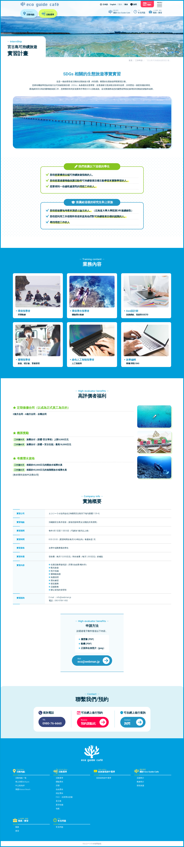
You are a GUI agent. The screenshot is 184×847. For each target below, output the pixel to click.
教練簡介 (140, 782)
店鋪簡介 (140, 778)
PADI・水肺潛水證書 (64, 797)
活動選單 (59, 778)
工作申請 (139, 60)
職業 (17, 827)
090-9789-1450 (61, 600)
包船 (58, 809)
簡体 (126, 5)
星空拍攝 (59, 805)
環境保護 (140, 785)
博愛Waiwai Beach (22, 789)
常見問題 (59, 827)
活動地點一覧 (20, 778)
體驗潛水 (59, 782)
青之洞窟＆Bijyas (22, 782)
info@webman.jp (64, 597)
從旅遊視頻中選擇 (103, 778)
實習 (17, 831)
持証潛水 (59, 793)
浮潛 (58, 785)
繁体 (120, 5)
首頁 (130, 60)
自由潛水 (59, 789)
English (113, 5)
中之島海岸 (20, 785)
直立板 (58, 801)
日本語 (105, 5)
